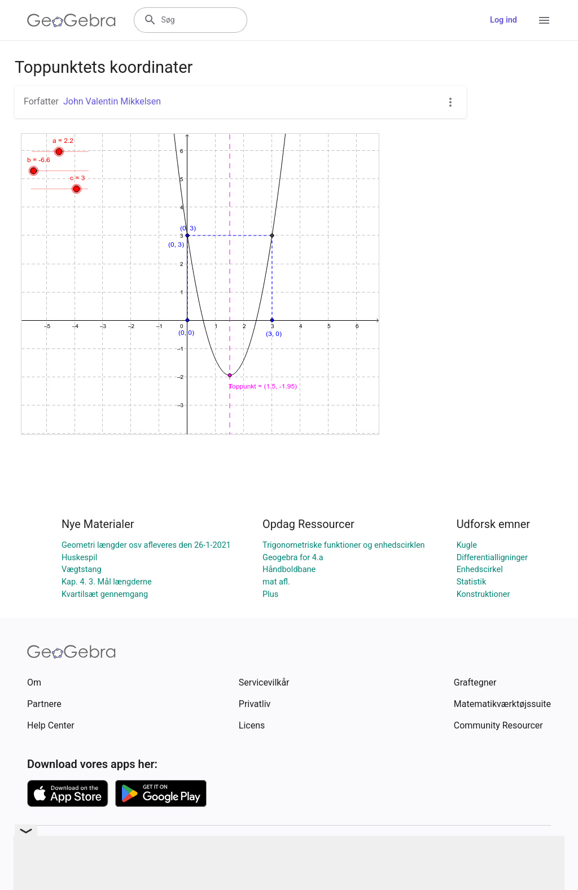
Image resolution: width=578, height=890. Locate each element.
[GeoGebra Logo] (71, 20)
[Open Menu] (544, 20)
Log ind (503, 20)
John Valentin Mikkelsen (112, 101)
